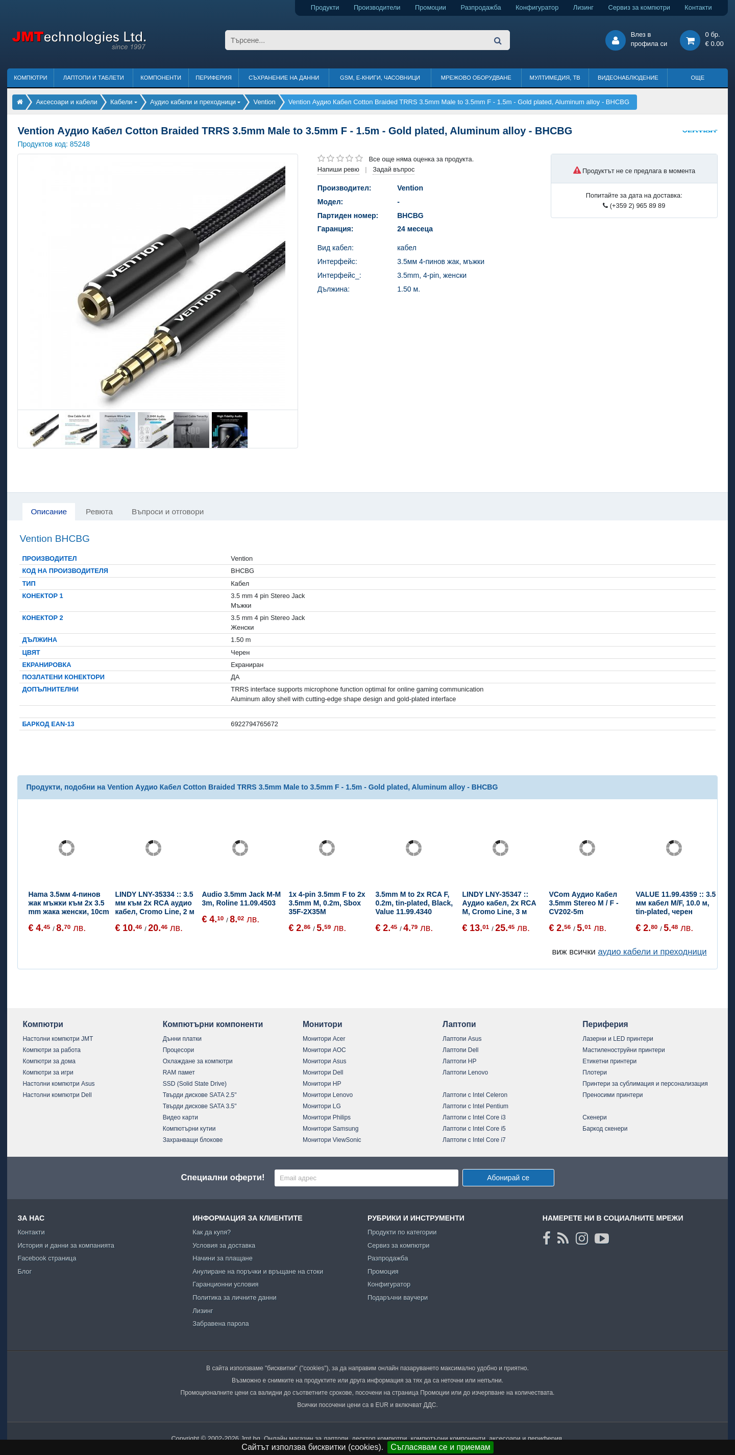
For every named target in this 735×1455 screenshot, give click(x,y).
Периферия (213, 78)
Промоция (383, 1271)
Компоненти (160, 78)
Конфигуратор (537, 7)
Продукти (325, 7)
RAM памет (179, 1072)
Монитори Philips (327, 1117)
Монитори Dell (323, 1072)
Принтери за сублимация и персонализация (644, 1083)
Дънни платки (182, 1038)
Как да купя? (211, 1232)
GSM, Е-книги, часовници (380, 78)
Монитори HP (322, 1083)
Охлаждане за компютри (198, 1061)
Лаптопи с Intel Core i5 (474, 1128)
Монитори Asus (325, 1061)
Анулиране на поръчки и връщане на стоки (257, 1271)
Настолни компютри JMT (57, 1038)
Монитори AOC (324, 1050)
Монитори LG (322, 1106)
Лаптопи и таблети (93, 78)
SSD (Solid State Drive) (195, 1083)
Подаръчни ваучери (398, 1297)
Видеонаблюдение (628, 78)
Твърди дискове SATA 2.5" (200, 1095)
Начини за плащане (222, 1258)
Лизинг (583, 7)
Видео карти (180, 1117)
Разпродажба (480, 7)
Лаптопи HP (459, 1061)
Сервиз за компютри (639, 7)
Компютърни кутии (189, 1128)
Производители (377, 7)
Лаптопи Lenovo (465, 1072)
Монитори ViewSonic (332, 1139)
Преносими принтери (612, 1095)
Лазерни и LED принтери (617, 1038)
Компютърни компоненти (213, 1024)
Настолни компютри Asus (58, 1083)
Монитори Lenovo (328, 1095)
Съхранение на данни (284, 78)
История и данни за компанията (65, 1245)
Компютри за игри (47, 1072)
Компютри (30, 78)
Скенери (594, 1117)
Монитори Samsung (331, 1128)
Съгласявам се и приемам (440, 1447)
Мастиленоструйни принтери (623, 1050)
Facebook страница (46, 1258)
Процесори (178, 1050)
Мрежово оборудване (476, 78)
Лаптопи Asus (462, 1038)
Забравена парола (220, 1323)
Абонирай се (508, 1178)
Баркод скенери (604, 1128)
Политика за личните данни (234, 1297)
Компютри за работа (51, 1050)
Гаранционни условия (225, 1284)
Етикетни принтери (609, 1061)
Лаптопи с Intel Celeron (475, 1095)
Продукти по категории (402, 1232)
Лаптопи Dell (460, 1050)
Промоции (430, 7)
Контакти (698, 7)
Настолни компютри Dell (56, 1095)
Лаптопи (459, 1024)
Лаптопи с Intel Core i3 (474, 1117)
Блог (24, 1271)
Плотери (594, 1072)
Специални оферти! (222, 1177)
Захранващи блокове (193, 1139)
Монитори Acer (324, 1038)
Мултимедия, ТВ (555, 78)
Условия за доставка (223, 1245)
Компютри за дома (48, 1061)
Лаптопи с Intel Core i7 (474, 1139)
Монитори (322, 1024)
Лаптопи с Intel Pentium (475, 1106)
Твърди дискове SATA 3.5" (200, 1106)
